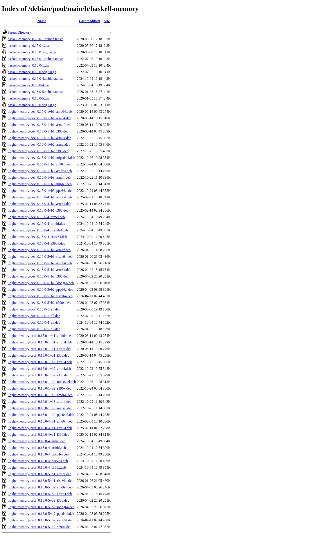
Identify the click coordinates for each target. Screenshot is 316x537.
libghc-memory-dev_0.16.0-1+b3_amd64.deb (40, 171)
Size (107, 21)
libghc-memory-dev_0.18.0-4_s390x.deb (36, 243)
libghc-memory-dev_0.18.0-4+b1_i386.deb (38, 210)
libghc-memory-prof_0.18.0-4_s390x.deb (37, 467)
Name (41, 21)
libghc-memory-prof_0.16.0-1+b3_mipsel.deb (40, 408)
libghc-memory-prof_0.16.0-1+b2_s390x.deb (39, 388)
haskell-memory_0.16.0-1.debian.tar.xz (35, 59)
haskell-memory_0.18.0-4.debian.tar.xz (35, 78)
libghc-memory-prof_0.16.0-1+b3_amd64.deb (40, 395)
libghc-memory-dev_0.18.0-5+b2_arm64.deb (39, 270)
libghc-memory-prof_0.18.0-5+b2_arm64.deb (40, 494)
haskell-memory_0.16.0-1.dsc (29, 65)
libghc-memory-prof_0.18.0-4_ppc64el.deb (38, 454)
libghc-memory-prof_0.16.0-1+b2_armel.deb (39, 368)
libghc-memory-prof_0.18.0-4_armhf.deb (37, 448)
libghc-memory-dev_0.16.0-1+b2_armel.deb (39, 144)
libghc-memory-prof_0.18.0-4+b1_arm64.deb (40, 428)
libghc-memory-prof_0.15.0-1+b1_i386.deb (38, 355)
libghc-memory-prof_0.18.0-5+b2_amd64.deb (40, 487)
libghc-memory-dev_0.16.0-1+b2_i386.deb (38, 151)
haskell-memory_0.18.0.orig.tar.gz (32, 105)
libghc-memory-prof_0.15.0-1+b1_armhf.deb (39, 349)
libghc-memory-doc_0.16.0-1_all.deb (34, 316)
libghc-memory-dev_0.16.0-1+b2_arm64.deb (39, 138)
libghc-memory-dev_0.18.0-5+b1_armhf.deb (39, 250)
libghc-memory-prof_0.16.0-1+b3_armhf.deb (39, 401)
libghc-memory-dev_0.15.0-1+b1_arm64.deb (39, 118)
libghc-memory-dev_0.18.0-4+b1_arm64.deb (39, 204)
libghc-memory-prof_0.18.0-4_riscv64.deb (38, 461)
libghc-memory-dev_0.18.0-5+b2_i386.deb (38, 276)
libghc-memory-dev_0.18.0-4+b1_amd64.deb (40, 197)
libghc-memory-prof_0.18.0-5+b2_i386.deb (38, 500)
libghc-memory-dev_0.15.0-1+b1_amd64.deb (40, 111)
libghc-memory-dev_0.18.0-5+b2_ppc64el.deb (40, 289)
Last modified (89, 21)
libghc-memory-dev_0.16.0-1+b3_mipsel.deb (40, 184)
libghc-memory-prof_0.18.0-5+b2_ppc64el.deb (41, 513)
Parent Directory (19, 32)
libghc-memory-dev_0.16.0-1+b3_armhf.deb (39, 177)
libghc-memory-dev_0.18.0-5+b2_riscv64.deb (40, 296)
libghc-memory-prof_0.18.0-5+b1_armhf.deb (39, 474)
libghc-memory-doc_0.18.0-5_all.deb (34, 329)
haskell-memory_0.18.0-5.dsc (29, 98)
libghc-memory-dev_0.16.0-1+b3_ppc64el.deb (40, 190)
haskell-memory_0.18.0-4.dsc (29, 85)
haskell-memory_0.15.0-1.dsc (29, 45)
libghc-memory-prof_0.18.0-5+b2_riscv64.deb (40, 520)
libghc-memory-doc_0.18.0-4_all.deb (34, 322)
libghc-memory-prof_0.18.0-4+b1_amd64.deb (40, 421)
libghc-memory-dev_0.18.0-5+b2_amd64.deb (40, 263)
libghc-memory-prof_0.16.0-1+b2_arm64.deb (40, 362)
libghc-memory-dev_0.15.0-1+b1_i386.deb (38, 131)
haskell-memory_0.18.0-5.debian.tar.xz (35, 92)
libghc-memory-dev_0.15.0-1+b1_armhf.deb (39, 125)
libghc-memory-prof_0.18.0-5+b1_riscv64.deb (40, 481)
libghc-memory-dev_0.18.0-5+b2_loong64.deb (41, 283)
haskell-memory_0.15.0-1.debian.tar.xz (35, 39)
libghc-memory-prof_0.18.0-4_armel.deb (36, 441)
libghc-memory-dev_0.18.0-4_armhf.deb (36, 223)
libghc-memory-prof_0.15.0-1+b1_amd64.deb (40, 335)
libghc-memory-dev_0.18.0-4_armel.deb (36, 217)
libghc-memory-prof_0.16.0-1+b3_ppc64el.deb (41, 415)
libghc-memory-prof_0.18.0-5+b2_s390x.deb (39, 527)
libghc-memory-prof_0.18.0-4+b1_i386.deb (38, 434)
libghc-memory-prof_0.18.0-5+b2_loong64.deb (41, 507)
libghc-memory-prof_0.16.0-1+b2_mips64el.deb (42, 382)
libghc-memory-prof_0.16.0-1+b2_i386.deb (38, 375)
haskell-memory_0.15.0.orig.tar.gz (32, 52)
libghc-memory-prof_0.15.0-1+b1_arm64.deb (40, 342)
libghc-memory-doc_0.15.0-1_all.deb (34, 309)
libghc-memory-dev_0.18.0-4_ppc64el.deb (38, 230)
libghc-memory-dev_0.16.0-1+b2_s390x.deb (39, 164)
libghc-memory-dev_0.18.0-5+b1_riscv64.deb (40, 256)
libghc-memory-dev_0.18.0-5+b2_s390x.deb (39, 303)
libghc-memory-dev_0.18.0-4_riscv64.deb (37, 237)
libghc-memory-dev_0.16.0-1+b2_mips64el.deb (41, 158)
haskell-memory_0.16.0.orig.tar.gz (32, 72)
